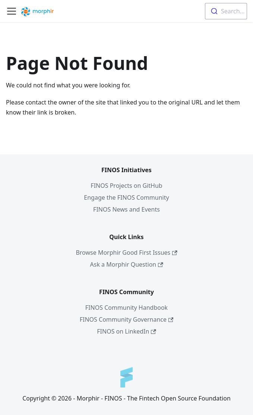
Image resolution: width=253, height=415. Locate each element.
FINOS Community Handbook (126, 307)
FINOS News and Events (126, 209)
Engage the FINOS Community (126, 197)
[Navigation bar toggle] (11, 11)
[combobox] (226, 11)
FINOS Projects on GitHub (126, 185)
